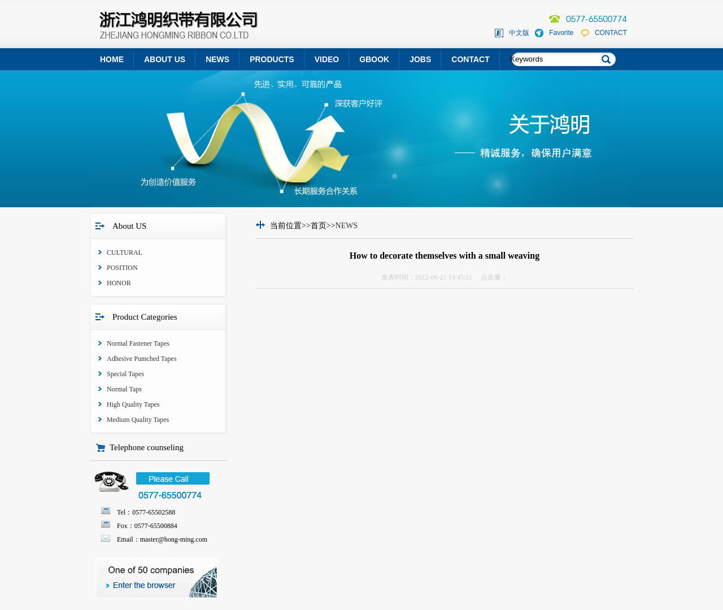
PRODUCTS (272, 59)
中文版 (519, 33)
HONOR (119, 283)
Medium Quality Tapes (138, 420)
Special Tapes (125, 374)
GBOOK (374, 59)
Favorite (561, 33)
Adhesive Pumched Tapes (142, 359)
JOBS (420, 59)
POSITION (122, 268)
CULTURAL (124, 252)
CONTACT (611, 33)
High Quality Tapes (133, 404)
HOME (112, 59)
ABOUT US (164, 59)
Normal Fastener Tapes (138, 343)
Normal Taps (124, 389)
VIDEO (327, 59)
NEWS (217, 59)
